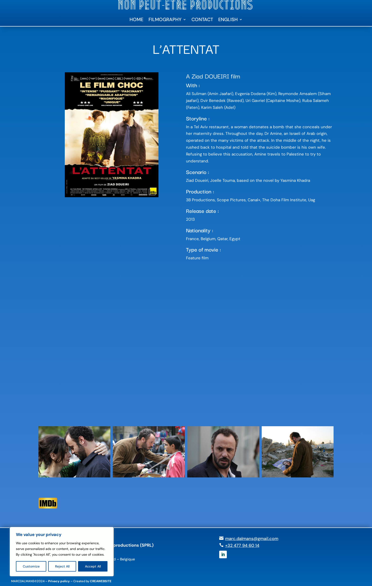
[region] (61, 552)
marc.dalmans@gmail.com (251, 538)
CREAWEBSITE (101, 581)
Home (136, 20)
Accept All (93, 566)
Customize (31, 566)
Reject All (62, 566)
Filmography (165, 20)
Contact (202, 20)
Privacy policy (59, 581)
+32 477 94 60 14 (242, 545)
